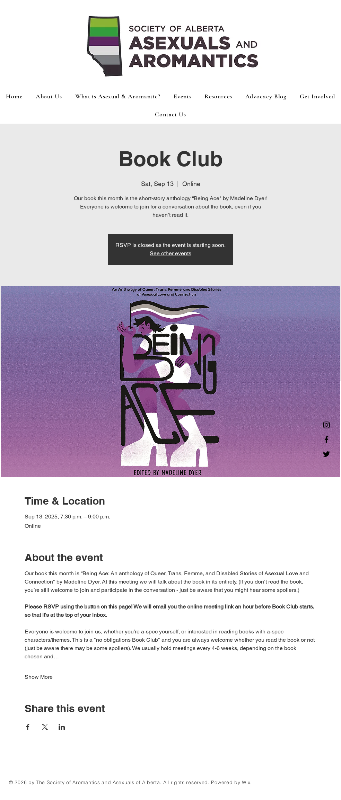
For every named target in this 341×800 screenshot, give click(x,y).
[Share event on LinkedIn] (62, 727)
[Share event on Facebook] (28, 727)
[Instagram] (326, 424)
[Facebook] (326, 439)
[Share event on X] (45, 727)
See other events (170, 253)
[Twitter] (326, 454)
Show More (39, 677)
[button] (182, 96)
